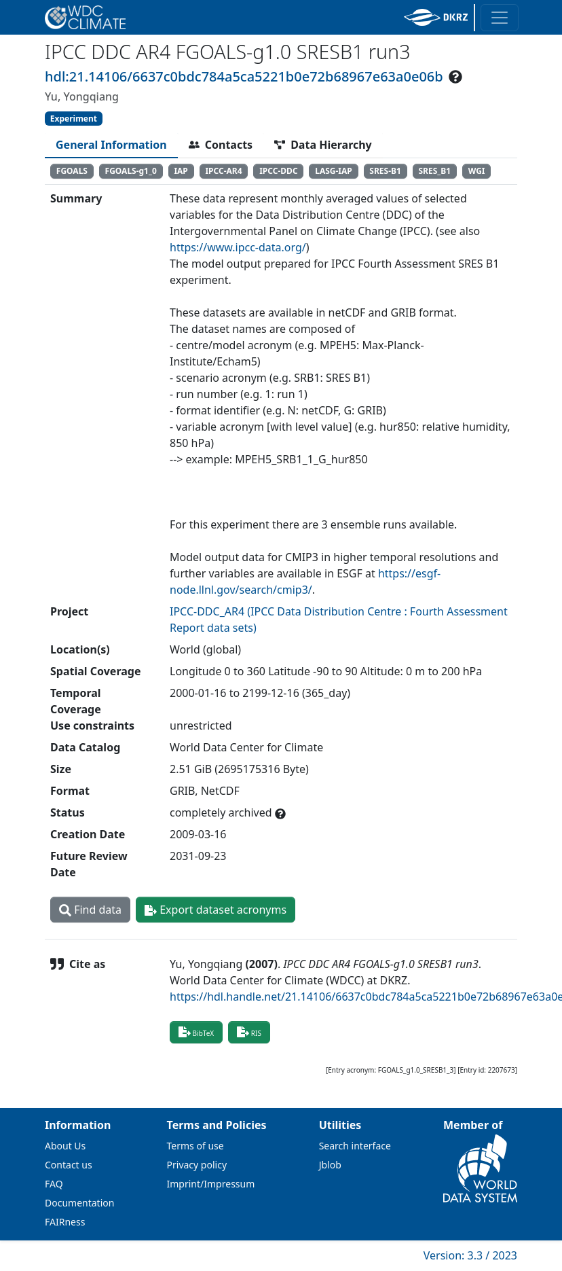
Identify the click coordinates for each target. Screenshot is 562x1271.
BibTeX (196, 1032)
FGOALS (72, 171)
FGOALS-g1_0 (131, 171)
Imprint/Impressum (211, 1183)
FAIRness (65, 1221)
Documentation (79, 1202)
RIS (249, 1032)
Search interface (355, 1145)
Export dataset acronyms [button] (215, 909)
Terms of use (195, 1145)
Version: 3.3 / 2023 (470, 1255)
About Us (65, 1145)
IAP (180, 171)
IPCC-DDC (278, 171)
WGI (476, 171)
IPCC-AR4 (223, 171)
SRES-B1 (385, 171)
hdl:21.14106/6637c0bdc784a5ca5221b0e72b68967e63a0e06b (244, 76)
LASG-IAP (333, 171)
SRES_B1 (434, 171)
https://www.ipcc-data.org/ (238, 247)
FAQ (54, 1183)
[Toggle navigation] (500, 17)
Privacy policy (197, 1164)
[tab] (111, 144)
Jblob (330, 1164)
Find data (90, 909)
